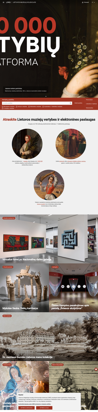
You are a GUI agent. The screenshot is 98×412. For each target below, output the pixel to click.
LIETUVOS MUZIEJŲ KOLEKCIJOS (24, 2)
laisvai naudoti (41, 204)
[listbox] (9, 218)
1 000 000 (39, 161)
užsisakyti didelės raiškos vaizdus (76, 161)
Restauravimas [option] (7, 365)
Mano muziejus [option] (7, 316)
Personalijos (89, 99)
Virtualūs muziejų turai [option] (8, 218)
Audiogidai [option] (55, 267)
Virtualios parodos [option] (7, 267)
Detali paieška (78, 103)
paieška (25, 161)
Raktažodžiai (89, 108)
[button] (48, 96)
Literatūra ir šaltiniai (91, 104)
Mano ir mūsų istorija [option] (57, 365)
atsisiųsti (61, 161)
